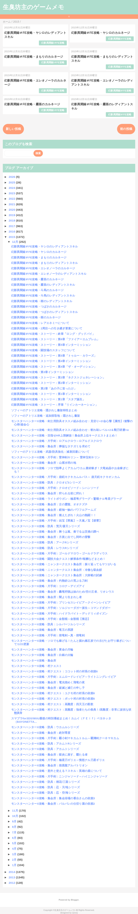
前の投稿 (126, 128)
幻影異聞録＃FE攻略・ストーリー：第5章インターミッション (51, 344)
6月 (14, 837)
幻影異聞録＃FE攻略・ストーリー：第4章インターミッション (51, 361)
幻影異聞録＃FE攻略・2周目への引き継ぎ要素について (46, 328)
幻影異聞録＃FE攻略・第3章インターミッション (42, 372)
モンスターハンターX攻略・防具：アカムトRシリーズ (46, 743)
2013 (12, 877)
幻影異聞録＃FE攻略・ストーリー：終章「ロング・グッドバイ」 (53, 333)
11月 (15, 810)
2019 (12, 215)
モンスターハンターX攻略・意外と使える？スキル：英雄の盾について (56, 770)
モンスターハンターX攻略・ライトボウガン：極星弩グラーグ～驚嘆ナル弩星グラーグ (66, 498)
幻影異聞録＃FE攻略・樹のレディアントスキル (41, 301)
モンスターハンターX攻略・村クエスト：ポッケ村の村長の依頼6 (53, 698)
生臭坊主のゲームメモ (33, 7)
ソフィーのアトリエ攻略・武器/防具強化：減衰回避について (50, 451)
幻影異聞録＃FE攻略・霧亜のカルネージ (32, 104)
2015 (12, 236)
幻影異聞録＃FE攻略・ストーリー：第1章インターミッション (51, 393)
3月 (14, 854)
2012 (12, 882)
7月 (14, 832)
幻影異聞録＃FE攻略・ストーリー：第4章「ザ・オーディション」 (54, 366)
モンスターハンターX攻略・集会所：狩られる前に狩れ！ (48, 493)
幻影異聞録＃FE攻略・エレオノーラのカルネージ (43, 268)
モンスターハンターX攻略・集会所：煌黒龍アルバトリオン (49, 765)
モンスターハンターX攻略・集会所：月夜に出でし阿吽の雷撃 (51, 537)
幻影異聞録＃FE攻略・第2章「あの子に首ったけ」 (44, 388)
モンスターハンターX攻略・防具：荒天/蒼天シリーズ (45, 526)
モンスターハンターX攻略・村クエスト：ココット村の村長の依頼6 (54, 671)
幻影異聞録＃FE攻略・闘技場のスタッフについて (43, 350)
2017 (12, 226)
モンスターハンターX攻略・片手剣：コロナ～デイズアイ (48, 586)
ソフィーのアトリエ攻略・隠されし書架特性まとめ (44, 410)
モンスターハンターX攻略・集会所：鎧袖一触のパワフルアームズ (53, 509)
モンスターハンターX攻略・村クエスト (36, 665)
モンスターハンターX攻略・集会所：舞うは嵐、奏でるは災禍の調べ (55, 531)
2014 (12, 872)
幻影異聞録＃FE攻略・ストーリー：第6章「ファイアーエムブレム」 (55, 339)
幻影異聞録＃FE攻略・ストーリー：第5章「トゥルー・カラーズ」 (54, 355)
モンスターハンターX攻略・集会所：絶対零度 (40, 732)
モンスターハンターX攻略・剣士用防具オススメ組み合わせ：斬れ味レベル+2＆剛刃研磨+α (70, 429)
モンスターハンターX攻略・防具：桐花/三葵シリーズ (45, 781)
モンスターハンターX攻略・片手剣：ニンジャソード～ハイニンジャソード (59, 776)
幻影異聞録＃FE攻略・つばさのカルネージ (39, 306)
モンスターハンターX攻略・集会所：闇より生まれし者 (46, 597)
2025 (12, 182)
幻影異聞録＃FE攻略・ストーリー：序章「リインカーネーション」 (54, 404)
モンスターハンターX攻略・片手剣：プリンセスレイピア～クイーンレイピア (61, 602)
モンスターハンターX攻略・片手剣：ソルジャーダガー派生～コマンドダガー (61, 607)
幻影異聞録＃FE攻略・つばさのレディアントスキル (44, 311)
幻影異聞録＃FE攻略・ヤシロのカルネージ (100, 32)
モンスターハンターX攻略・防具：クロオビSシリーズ (46, 482)
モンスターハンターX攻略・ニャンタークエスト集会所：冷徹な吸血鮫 (56, 569)
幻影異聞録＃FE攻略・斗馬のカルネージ (37, 290)
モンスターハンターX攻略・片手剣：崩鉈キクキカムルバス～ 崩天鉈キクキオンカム (65, 476)
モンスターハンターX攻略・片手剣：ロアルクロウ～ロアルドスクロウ (56, 440)
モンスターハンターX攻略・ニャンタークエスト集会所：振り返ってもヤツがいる (63, 564)
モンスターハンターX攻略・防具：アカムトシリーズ (45, 749)
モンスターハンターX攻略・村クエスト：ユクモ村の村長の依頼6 (53, 693)
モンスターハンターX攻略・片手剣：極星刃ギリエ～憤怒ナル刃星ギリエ (58, 760)
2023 (12, 193)
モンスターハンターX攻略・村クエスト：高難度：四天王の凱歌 (52, 704)
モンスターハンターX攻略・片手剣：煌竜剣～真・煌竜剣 (48, 635)
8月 (14, 826)
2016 (12, 231)
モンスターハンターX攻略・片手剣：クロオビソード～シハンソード (55, 487)
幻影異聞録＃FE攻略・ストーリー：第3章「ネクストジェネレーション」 (58, 377)
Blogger (75, 900)
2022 (12, 198)
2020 (12, 209)
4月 (14, 848)
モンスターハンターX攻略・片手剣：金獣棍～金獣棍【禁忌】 (51, 618)
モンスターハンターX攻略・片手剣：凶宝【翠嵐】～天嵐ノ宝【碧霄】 (56, 520)
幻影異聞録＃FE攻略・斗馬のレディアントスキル (43, 295)
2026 (12, 176)
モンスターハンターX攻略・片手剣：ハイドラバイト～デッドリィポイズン (59, 613)
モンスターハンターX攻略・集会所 (33, 660)
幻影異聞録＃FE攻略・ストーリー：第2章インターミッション (51, 382)
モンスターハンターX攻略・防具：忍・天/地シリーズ (45, 787)
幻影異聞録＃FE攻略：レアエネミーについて (40, 323)
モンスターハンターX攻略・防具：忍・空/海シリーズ (45, 792)
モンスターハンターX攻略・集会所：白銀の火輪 (42, 654)
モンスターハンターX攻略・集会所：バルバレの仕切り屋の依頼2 (53, 803)
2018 (12, 220)
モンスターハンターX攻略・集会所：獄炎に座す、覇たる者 (49, 754)
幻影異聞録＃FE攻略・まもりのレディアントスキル (44, 262)
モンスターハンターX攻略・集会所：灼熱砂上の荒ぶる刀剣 (49, 580)
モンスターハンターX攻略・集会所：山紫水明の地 (43, 462)
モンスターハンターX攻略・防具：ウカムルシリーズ (45, 727)
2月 (14, 859)
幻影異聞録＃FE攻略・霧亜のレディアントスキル (43, 284)
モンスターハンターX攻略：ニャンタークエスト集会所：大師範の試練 (56, 575)
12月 (15, 241)
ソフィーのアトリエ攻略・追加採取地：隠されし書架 (45, 415)
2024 (12, 187)
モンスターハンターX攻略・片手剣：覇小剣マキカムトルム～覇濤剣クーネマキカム (65, 738)
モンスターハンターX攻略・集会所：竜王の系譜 (42, 629)
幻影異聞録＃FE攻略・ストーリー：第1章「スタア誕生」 (48, 399)
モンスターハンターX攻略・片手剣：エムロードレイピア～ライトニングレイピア (63, 676)
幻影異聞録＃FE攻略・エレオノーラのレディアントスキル (49, 273)
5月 (14, 843)
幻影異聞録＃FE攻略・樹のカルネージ (36, 317)
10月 (15, 816)
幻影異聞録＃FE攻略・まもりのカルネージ (33, 56)
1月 (14, 865)
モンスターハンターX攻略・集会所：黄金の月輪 (42, 649)
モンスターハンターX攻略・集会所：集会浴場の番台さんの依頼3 (53, 798)
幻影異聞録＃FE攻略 (53, 42)
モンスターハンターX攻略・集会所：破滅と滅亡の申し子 (48, 687)
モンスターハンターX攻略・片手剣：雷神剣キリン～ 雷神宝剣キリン (55, 457)
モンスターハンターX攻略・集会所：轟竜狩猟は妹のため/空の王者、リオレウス (62, 591)
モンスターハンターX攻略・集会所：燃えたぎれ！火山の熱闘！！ (53, 515)
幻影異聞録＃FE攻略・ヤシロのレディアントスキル (44, 246)
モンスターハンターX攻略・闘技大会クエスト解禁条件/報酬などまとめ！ (58, 558)
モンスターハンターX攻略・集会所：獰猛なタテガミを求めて (51, 446)
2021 (12, 204)
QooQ (75, 913)
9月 (14, 821)
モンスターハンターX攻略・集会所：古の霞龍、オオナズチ (49, 504)
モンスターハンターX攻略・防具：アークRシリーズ (44, 542)
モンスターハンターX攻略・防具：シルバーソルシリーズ (48, 624)
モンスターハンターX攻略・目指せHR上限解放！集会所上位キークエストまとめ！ (64, 435)
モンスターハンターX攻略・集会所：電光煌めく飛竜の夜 (48, 682)
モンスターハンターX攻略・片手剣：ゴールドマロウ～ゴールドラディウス (59, 553)
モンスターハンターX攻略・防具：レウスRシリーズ (44, 548)
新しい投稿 (13, 128)
